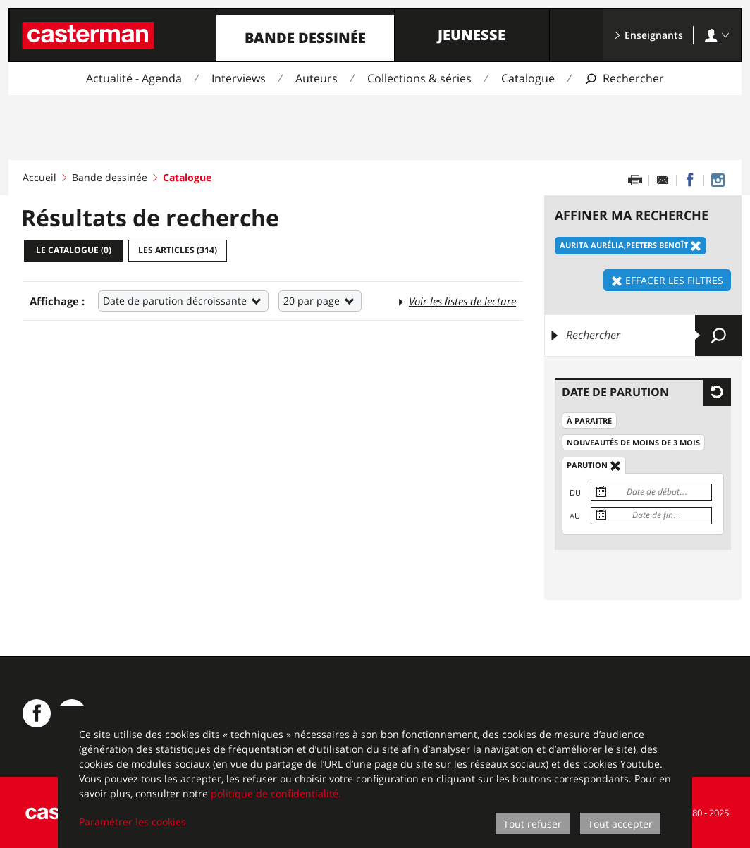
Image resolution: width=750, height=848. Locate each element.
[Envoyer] (718, 335)
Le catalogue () (73, 250)
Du (575, 492)
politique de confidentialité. (276, 793)
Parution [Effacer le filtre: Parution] (594, 466)
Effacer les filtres (667, 280)
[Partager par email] (662, 180)
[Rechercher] (643, 335)
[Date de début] (651, 492)
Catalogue (528, 78)
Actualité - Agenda (134, 78)
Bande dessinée (305, 37)
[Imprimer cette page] (635, 180)
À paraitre (589, 420)
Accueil (39, 177)
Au (575, 515)
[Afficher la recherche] (624, 78)
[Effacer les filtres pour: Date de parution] (717, 392)
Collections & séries (419, 78)
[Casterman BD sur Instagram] (717, 180)
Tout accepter (620, 823)
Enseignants (648, 35)
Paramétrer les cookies (132, 821)
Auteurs (316, 78)
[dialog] (375, 777)
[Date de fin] (651, 515)
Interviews (238, 78)
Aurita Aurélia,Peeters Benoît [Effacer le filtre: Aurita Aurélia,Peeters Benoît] (630, 246)
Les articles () (177, 250)
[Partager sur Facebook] (690, 180)
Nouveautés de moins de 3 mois (633, 442)
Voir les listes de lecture (456, 300)
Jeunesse (471, 34)
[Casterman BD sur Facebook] (37, 713)
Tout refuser (532, 823)
